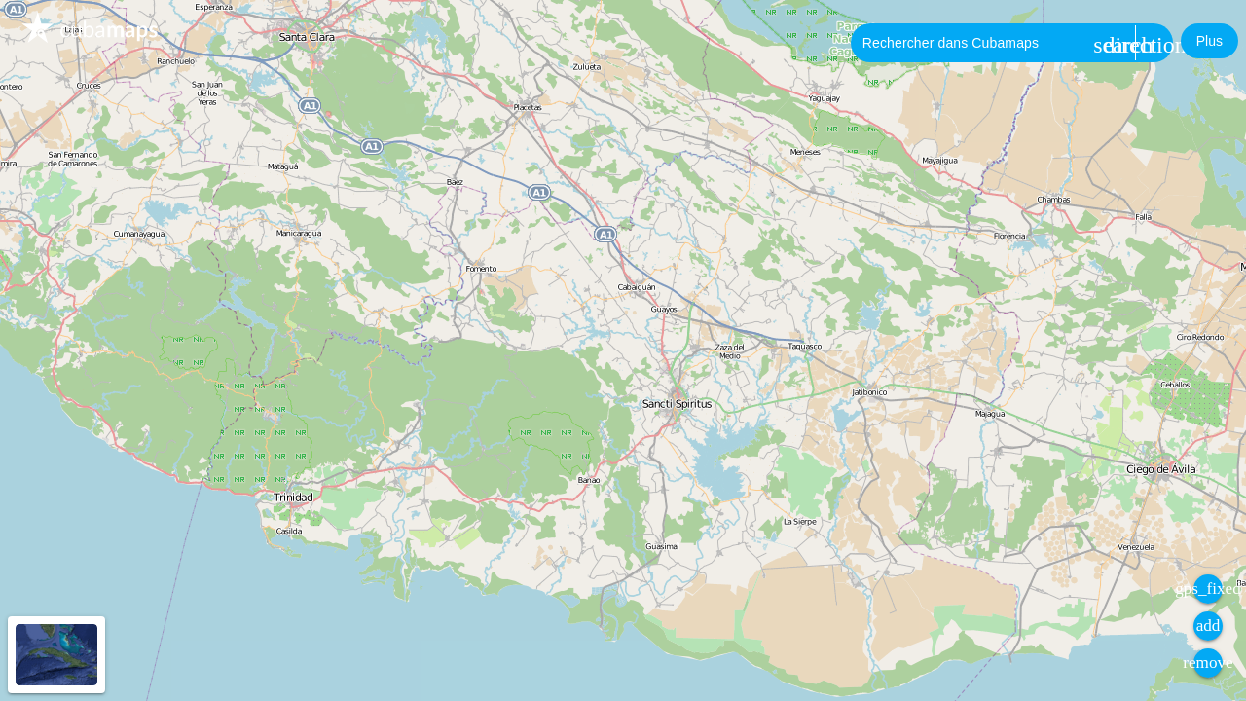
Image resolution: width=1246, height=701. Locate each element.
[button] (1209, 40)
